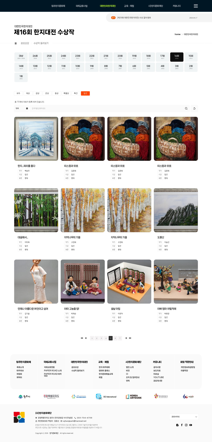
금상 (37, 93)
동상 (56, 93)
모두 (18, 93)
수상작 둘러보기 (41, 43)
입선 (85, 93)
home (177, 34)
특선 (76, 93)
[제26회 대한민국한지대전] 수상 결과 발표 (134, 18)
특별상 (66, 93)
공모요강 (25, 43)
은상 (47, 93)
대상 (28, 93)
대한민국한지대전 (191, 34)
